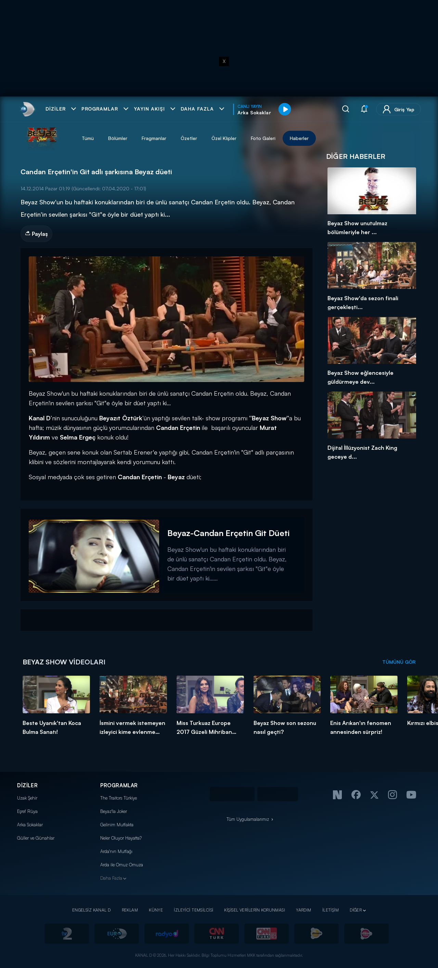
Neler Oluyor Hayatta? (121, 838)
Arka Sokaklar (30, 824)
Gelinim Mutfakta (116, 824)
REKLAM (130, 910)
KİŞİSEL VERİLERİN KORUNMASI (254, 910)
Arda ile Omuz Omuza (121, 864)
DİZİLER (27, 785)
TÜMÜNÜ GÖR (398, 662)
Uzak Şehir (27, 798)
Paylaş (36, 233)
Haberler (299, 138)
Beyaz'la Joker (113, 811)
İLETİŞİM (330, 910)
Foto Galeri (263, 138)
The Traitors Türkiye (118, 798)
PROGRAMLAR (119, 785)
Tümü (88, 138)
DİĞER (356, 910)
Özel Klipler (223, 138)
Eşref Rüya (27, 811)
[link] (27, 109)
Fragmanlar (154, 138)
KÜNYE (156, 910)
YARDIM (303, 910)
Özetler (189, 138)
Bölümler (117, 138)
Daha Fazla (111, 878)
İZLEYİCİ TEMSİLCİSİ (193, 910)
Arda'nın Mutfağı (116, 851)
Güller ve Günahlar (35, 838)
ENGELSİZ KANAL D (91, 910)
